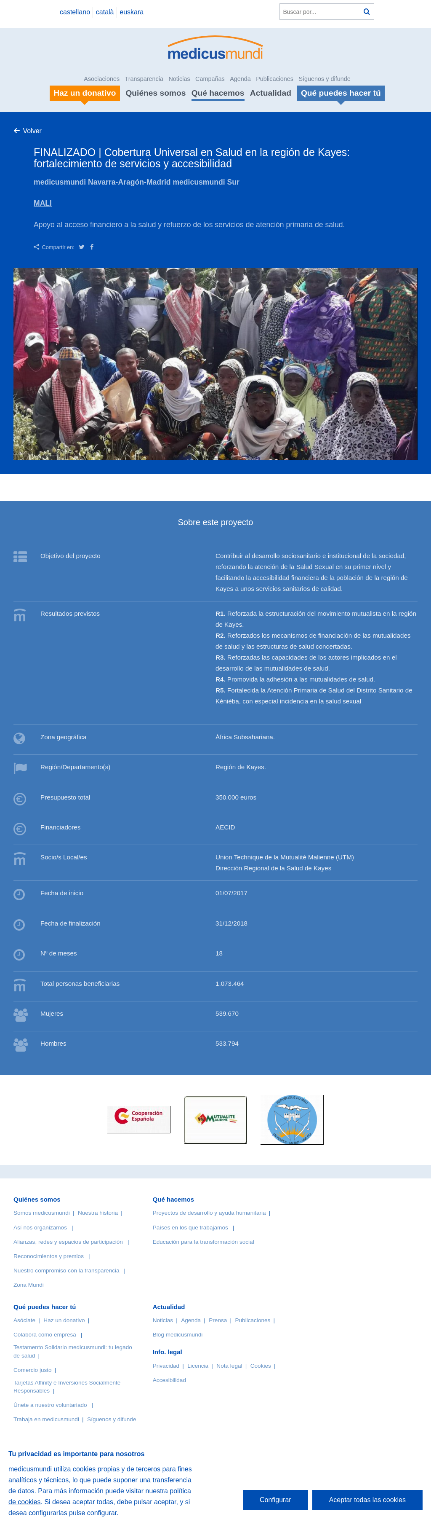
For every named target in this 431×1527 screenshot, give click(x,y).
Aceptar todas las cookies (367, 1499)
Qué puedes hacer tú (44, 1306)
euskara (132, 12)
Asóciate (24, 1320)
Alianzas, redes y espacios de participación (68, 1242)
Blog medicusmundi (178, 1334)
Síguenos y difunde (324, 78)
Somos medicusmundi (41, 1213)
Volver (32, 130)
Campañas (210, 78)
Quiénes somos (155, 93)
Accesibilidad (169, 1380)
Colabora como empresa (44, 1334)
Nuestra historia (98, 1213)
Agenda (240, 78)
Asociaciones (102, 78)
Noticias (179, 78)
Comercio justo (32, 1370)
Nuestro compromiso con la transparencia (66, 1270)
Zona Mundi (28, 1285)
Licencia (197, 1366)
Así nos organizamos (40, 1227)
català (105, 12)
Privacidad (166, 1366)
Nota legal (229, 1366)
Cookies (260, 1366)
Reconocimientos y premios (48, 1256)
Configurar (275, 1499)
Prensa (218, 1320)
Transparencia (144, 78)
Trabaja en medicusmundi (46, 1419)
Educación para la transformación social (203, 1242)
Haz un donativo (64, 1320)
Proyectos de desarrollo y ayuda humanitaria (209, 1213)
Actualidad (270, 93)
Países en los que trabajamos (190, 1227)
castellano (75, 12)
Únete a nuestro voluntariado (50, 1405)
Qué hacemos (218, 93)
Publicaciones (274, 78)
